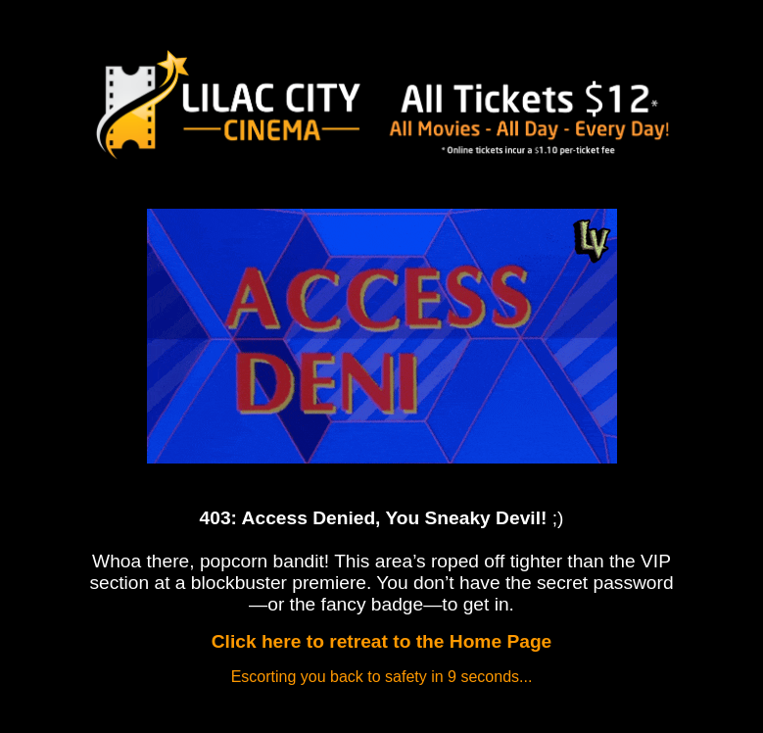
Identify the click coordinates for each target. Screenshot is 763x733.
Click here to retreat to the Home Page (382, 641)
